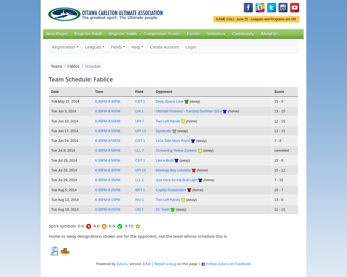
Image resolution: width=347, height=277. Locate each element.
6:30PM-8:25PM (107, 190)
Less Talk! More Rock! (173, 141)
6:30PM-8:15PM (107, 200)
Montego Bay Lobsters (173, 170)
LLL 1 (139, 180)
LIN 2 (139, 209)
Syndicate (163, 131)
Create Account (164, 47)
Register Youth (123, 34)
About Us (270, 34)
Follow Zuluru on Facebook (228, 263)
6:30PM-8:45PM (107, 111)
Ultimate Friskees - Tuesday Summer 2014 (189, 111)
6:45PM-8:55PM (107, 131)
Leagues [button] (93, 47)
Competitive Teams (162, 34)
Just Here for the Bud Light (176, 180)
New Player (57, 34)
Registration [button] (63, 47)
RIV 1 (139, 200)
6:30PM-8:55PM (107, 141)
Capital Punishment (171, 190)
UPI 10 (140, 170)
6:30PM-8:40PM (107, 101)
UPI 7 (139, 121)
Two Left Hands (168, 121)
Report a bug (165, 263)
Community (243, 34)
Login (190, 47)
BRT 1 (140, 190)
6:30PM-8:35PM (107, 180)
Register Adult (88, 34)
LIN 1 (139, 111)
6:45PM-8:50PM (107, 121)
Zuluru (122, 263)
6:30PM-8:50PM (107, 150)
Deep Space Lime (170, 101)
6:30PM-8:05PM (107, 209)
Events (193, 34)
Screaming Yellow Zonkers (176, 150)
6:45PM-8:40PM (107, 170)
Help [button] (135, 47)
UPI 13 (140, 131)
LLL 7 (139, 150)
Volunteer (216, 34)
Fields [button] (116, 47)
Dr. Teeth (163, 209)
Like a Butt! (164, 160)
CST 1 (140, 101)
